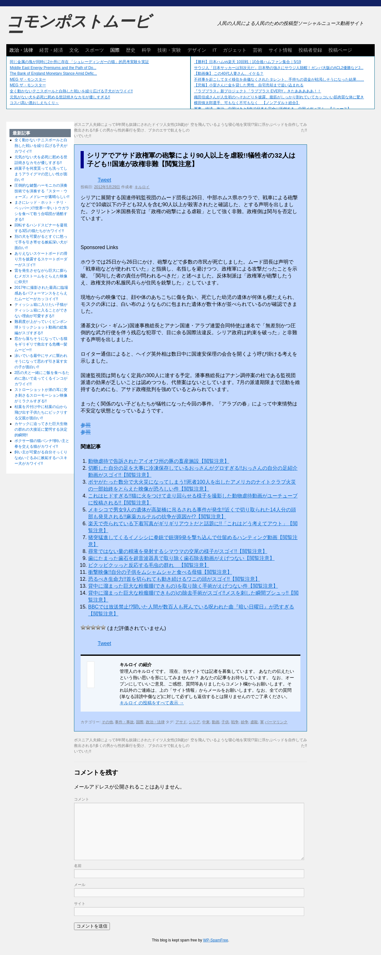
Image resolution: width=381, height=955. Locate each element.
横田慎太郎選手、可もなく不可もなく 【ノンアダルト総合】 (247, 103)
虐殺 (254, 722)
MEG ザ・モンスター (28, 79)
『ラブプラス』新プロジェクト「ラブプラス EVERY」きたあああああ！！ (257, 91)
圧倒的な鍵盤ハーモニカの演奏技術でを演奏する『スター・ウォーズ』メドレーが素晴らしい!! (42, 191)
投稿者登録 (310, 50)
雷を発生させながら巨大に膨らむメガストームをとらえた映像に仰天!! (40, 276)
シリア (194, 722)
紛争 (244, 722)
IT (215, 50)
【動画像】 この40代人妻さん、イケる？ (229, 73)
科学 (146, 50)
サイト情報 (280, 50)
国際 (115, 50)
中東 (206, 722)
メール (79, 884)
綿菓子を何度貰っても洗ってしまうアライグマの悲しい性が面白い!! (40, 174)
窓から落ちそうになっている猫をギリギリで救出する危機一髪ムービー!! (40, 344)
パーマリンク (276, 722)
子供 (225, 722)
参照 (86, 425)
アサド (181, 722)
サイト (79, 903)
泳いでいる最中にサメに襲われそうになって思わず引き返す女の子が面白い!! (40, 361)
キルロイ (142, 187)
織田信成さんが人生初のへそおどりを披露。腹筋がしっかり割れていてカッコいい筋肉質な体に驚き (279, 97)
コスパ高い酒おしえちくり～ (34, 103)
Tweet (104, 180)
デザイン (196, 50)
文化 (74, 50)
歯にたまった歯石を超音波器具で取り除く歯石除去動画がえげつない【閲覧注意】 (181, 558)
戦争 (235, 722)
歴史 (130, 50)
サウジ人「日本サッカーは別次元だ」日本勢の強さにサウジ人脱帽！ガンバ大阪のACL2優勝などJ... (278, 68)
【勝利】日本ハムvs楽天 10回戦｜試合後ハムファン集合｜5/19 (247, 62)
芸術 (257, 50)
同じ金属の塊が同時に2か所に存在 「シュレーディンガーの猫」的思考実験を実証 (79, 62)
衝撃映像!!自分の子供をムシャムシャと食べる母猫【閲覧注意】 (160, 572)
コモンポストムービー (78, 27)
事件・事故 (124, 722)
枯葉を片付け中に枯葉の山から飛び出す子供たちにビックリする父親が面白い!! (40, 412)
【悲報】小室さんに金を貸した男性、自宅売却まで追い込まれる (249, 85)
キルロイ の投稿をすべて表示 (152, 702)
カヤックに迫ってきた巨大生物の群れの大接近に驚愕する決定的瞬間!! (40, 429)
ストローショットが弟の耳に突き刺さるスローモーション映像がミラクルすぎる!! (40, 395)
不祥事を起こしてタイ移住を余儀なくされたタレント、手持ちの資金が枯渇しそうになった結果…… (279, 79)
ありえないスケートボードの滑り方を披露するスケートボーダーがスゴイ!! (40, 259)
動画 (215, 722)
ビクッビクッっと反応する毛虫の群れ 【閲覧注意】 (148, 565)
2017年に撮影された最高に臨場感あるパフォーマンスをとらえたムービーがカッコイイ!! (41, 293)
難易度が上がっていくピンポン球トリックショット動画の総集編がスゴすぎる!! (40, 327)
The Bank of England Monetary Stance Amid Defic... (53, 73)
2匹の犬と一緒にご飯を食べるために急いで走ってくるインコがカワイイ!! (42, 378)
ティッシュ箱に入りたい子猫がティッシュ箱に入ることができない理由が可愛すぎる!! (40, 310)
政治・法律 (21, 50)
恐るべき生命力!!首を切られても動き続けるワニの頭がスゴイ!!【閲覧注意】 (174, 579)
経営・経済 (51, 50)
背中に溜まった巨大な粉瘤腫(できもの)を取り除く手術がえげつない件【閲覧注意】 (183, 586)
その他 (107, 722)
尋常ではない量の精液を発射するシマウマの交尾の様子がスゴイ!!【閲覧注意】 (177, 551)
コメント (81, 799)
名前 (78, 866)
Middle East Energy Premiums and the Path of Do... (53, 68)
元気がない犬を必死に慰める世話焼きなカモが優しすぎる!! (60, 97)
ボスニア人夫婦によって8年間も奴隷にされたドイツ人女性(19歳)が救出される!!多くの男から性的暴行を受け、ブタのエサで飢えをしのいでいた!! (132, 130)
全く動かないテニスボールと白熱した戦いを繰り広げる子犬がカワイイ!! (71, 91)
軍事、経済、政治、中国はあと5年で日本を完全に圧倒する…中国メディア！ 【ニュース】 (272, 109)
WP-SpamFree (215, 940)
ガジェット (235, 50)
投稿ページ (340, 50)
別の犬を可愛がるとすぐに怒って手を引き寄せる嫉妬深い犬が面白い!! (40, 242)
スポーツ (94, 50)
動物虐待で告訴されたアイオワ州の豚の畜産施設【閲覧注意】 (158, 461)
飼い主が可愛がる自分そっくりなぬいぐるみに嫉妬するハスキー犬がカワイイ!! (40, 458)
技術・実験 (169, 50)
